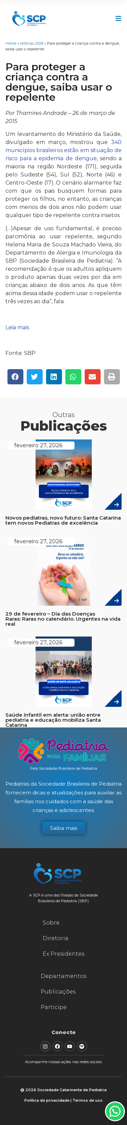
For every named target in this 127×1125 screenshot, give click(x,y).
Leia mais (17, 327)
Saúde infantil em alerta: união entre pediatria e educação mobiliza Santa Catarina (53, 720)
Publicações (58, 991)
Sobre (51, 922)
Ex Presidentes (63, 954)
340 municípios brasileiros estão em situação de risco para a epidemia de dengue (63, 150)
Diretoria (55, 938)
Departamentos (63, 976)
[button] (15, 376)
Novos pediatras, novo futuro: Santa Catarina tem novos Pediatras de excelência (63, 520)
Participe (54, 1007)
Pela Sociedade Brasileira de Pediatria (63, 768)
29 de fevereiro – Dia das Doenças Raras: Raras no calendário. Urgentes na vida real (63, 619)
